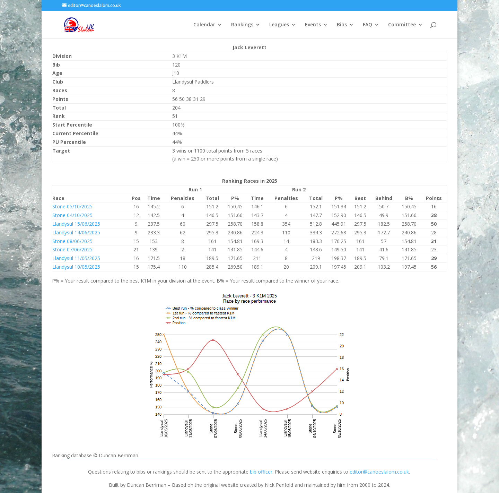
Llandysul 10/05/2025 (76, 266)
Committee (402, 25)
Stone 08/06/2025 (72, 241)
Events (313, 25)
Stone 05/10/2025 (72, 206)
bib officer (261, 471)
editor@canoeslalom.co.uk (379, 471)
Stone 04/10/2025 (72, 215)
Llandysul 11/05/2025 (76, 258)
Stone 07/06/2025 (72, 249)
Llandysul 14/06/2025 (76, 232)
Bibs (342, 25)
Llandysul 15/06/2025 (76, 223)
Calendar (204, 25)
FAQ (367, 25)
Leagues (279, 25)
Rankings (242, 25)
